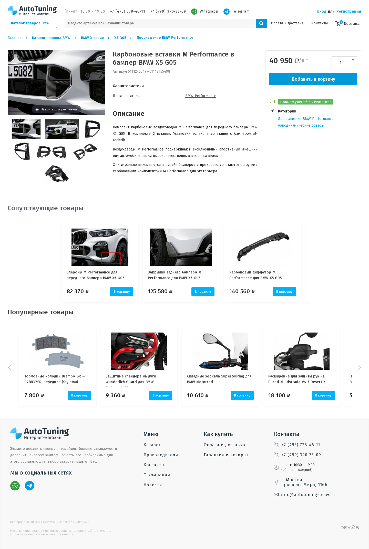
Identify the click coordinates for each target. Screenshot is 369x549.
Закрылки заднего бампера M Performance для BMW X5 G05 (177, 275)
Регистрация (348, 11)
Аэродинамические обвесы (301, 125)
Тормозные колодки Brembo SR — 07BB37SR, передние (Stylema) (54, 379)
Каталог (152, 444)
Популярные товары (41, 312)
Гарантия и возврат (226, 454)
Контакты (319, 23)
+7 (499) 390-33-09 (168, 11)
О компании (157, 474)
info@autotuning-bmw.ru (304, 494)
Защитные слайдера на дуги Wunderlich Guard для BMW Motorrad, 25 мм (134, 380)
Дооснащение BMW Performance (306, 119)
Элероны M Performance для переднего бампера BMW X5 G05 (95, 275)
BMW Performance (200, 96)
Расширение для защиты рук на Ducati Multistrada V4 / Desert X (306, 379)
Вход (321, 11)
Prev (10, 367)
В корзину (122, 292)
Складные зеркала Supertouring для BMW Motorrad (225, 379)
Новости (153, 484)
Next (359, 367)
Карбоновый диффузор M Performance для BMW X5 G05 (262, 275)
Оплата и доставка (287, 23)
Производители (161, 454)
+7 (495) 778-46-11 (127, 11)
